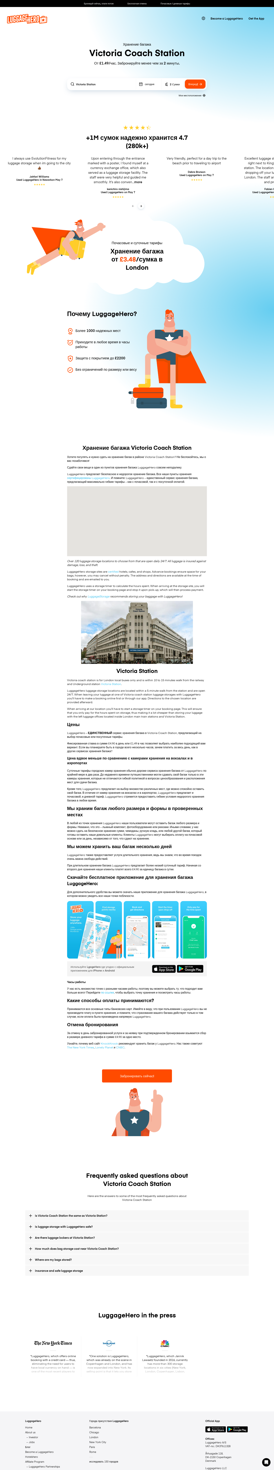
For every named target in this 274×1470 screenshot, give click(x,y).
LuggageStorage (98, 596)
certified (113, 571)
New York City (97, 1442)
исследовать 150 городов (103, 1461)
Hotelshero (31, 1456)
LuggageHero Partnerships (44, 1466)
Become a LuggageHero (227, 18)
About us (30, 1432)
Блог (27, 1447)
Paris (92, 1447)
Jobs (32, 1442)
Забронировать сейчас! (137, 1076)
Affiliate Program (34, 1461)
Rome (92, 1452)
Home (28, 1427)
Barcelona (95, 1427)
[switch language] (203, 18)
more (138, 182)
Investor (33, 1437)
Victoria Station (111, 684)
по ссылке (107, 992)
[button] (266, 1462)
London (93, 1437)
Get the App (256, 18)
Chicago (94, 1432)
